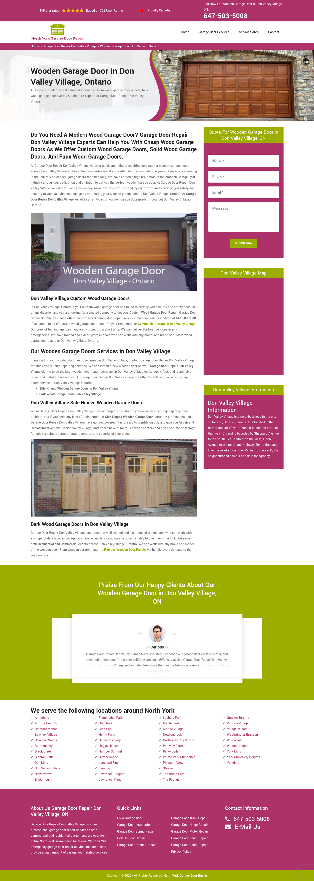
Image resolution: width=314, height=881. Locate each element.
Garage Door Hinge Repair (189, 825)
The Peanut (171, 779)
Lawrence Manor (111, 779)
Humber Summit (110, 751)
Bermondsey (44, 746)
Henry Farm (107, 734)
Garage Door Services (214, 32)
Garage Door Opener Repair (136, 845)
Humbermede (108, 757)
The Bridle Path (174, 774)
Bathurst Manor (46, 729)
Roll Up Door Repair (131, 838)
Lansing (104, 768)
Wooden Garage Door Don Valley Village (128, 46)
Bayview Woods (46, 740)
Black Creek (43, 751)
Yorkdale (233, 763)
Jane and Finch (109, 763)
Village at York (237, 729)
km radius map (243, 325)
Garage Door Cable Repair (189, 845)
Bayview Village (46, 734)
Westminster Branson (242, 734)
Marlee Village (173, 729)
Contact (273, 32)
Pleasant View (173, 763)
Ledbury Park (172, 718)
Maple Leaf (171, 723)
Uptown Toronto (238, 718)
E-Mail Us (247, 827)
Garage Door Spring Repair (136, 831)
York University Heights (243, 757)
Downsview (43, 774)
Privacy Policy (181, 851)
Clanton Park (44, 757)
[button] (144, 634)
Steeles (168, 768)
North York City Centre (178, 740)
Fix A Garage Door (129, 818)
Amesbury (42, 718)
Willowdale (234, 740)
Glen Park (105, 723)
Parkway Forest (174, 746)
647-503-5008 (226, 16)
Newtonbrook (172, 734)
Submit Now (243, 243)
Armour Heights (46, 723)
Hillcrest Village (110, 740)
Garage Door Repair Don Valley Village (70, 46)
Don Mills (41, 763)
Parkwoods (171, 751)
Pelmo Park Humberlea (179, 757)
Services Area (249, 32)
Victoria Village (238, 723)
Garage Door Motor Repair (189, 831)
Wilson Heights (238, 746)
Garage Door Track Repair (189, 818)
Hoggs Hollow (108, 746)
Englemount (43, 779)
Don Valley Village (47, 768)
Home (185, 32)
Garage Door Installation (134, 825)
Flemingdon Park (111, 718)
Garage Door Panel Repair (189, 838)
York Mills (234, 751)
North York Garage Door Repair (185, 875)
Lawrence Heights (111, 774)
